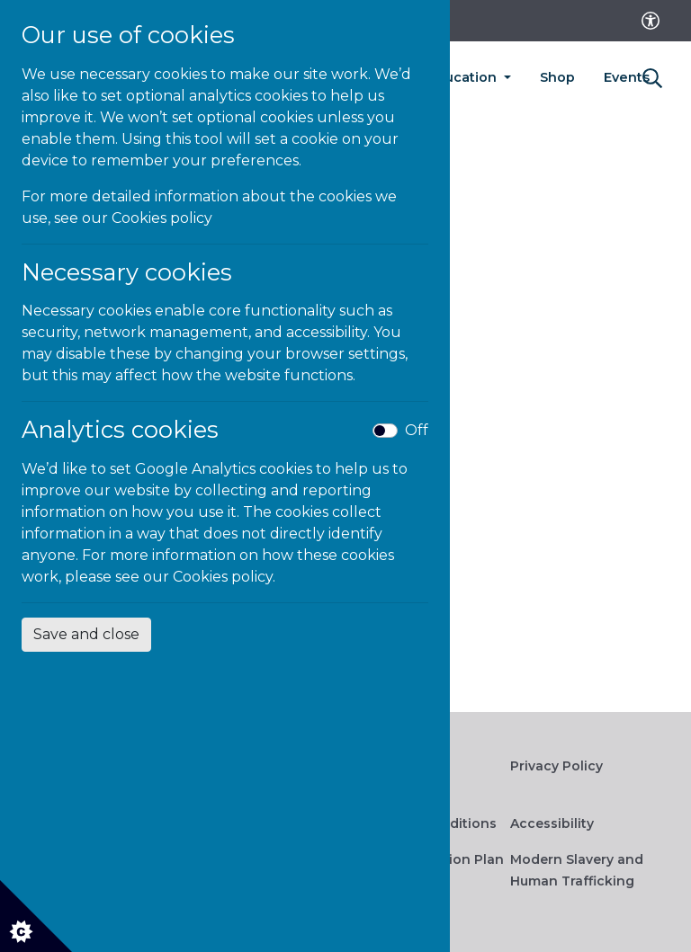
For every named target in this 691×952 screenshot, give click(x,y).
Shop (557, 77)
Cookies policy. (224, 576)
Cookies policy (162, 218)
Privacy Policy (556, 766)
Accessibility (552, 823)
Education (463, 77)
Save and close (86, 634)
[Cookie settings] (36, 916)
